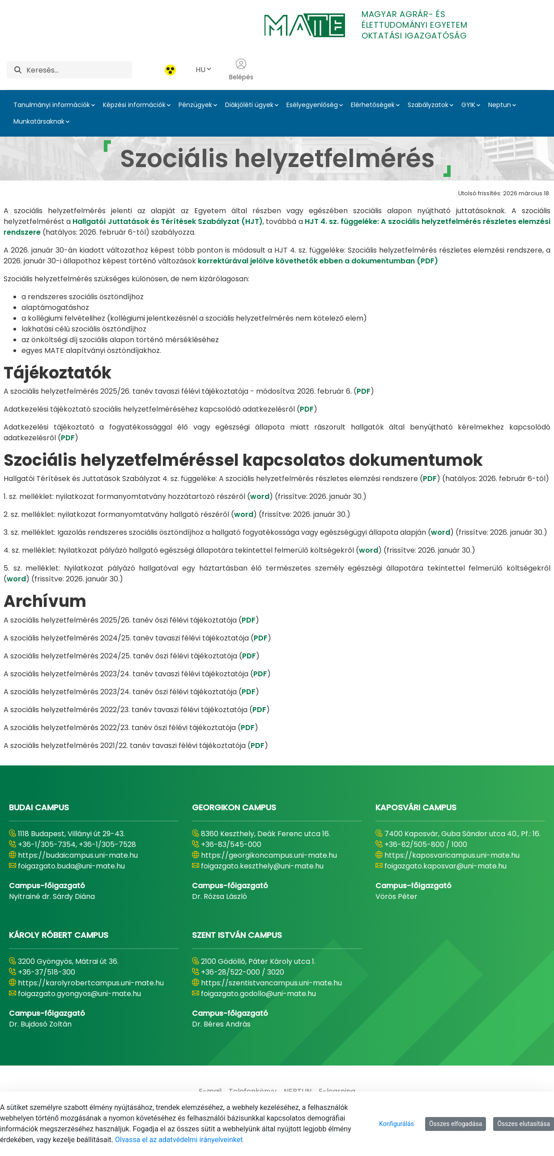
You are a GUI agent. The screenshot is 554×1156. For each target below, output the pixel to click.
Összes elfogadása (455, 1123)
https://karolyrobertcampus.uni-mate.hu (91, 983)
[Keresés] (79, 69)
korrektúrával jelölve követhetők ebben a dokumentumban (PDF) (318, 261)
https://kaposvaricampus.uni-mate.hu (452, 855)
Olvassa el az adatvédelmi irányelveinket (179, 1139)
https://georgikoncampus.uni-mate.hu (269, 855)
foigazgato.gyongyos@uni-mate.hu (79, 993)
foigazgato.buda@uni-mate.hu (71, 866)
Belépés (241, 70)
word (259, 496)
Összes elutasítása (523, 1123)
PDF (364, 391)
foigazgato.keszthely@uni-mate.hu (262, 866)
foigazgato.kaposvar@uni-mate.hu (445, 866)
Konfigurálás (396, 1123)
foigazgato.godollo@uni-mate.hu (258, 993)
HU (204, 69)
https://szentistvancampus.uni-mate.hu (271, 983)
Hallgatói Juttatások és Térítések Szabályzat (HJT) (167, 221)
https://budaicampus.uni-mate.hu (78, 855)
